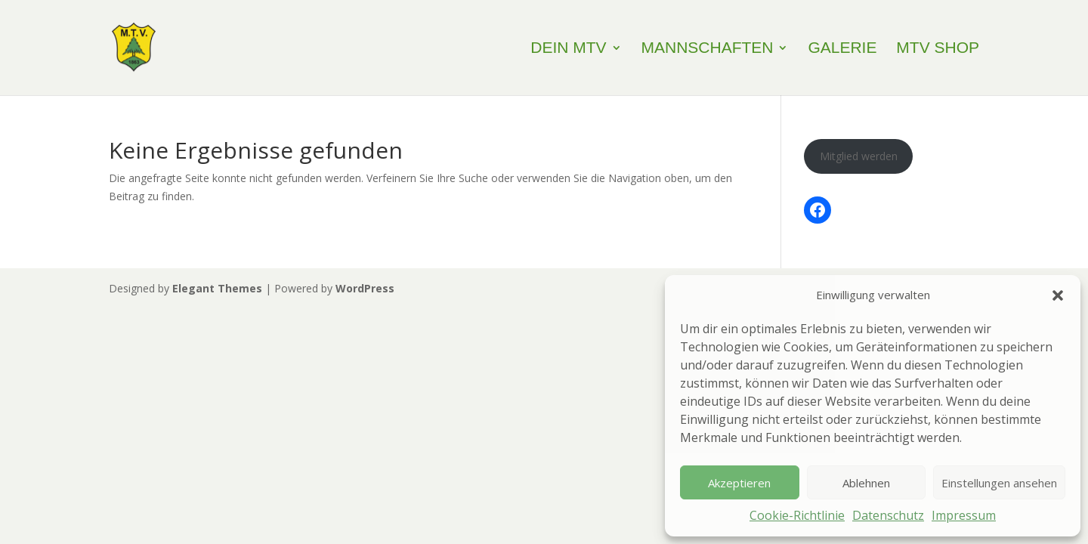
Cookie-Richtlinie (797, 515)
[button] (1057, 295)
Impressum (964, 515)
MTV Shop (937, 49)
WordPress (364, 288)
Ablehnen (866, 482)
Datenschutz (888, 515)
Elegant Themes (217, 288)
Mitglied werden (859, 156)
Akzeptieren (739, 482)
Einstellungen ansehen (999, 482)
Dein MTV (568, 49)
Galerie (842, 49)
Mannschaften (707, 49)
